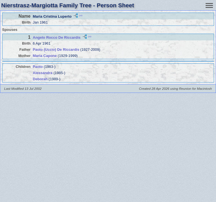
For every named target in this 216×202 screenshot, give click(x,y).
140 (80, 15)
